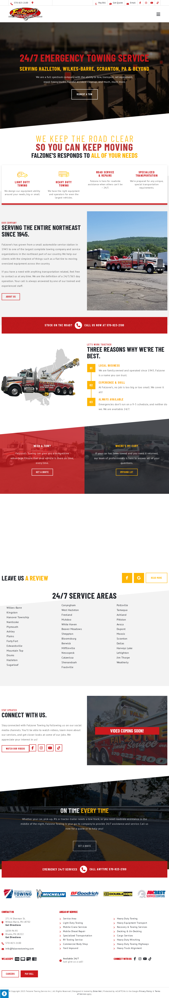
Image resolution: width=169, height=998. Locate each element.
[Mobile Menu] (158, 14)
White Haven (69, 624)
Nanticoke (13, 622)
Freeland (67, 614)
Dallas (120, 643)
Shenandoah (69, 662)
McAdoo (66, 619)
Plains (10, 636)
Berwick (66, 643)
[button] (84, 94)
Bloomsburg (69, 638)
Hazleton (12, 660)
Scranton (122, 638)
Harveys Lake (125, 648)
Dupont (121, 629)
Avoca (120, 624)
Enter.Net (97, 991)
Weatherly (123, 662)
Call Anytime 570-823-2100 (108, 869)
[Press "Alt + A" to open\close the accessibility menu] (4, 993)
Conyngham (69, 605)
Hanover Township (18, 617)
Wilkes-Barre (14, 607)
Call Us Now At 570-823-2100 (104, 325)
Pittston (121, 619)
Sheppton (67, 633)
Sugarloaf (12, 664)
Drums (10, 655)
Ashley (11, 631)
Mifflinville (68, 648)
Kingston (12, 612)
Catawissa (68, 657)
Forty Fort (12, 641)
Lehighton (123, 652)
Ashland (122, 614)
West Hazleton (70, 610)
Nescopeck (68, 652)
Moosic (121, 633)
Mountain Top (15, 650)
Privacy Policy (145, 991)
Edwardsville (14, 645)
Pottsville (122, 605)
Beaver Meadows (72, 629)
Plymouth (12, 626)
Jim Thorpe (123, 657)
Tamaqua (122, 610)
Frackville (67, 667)
